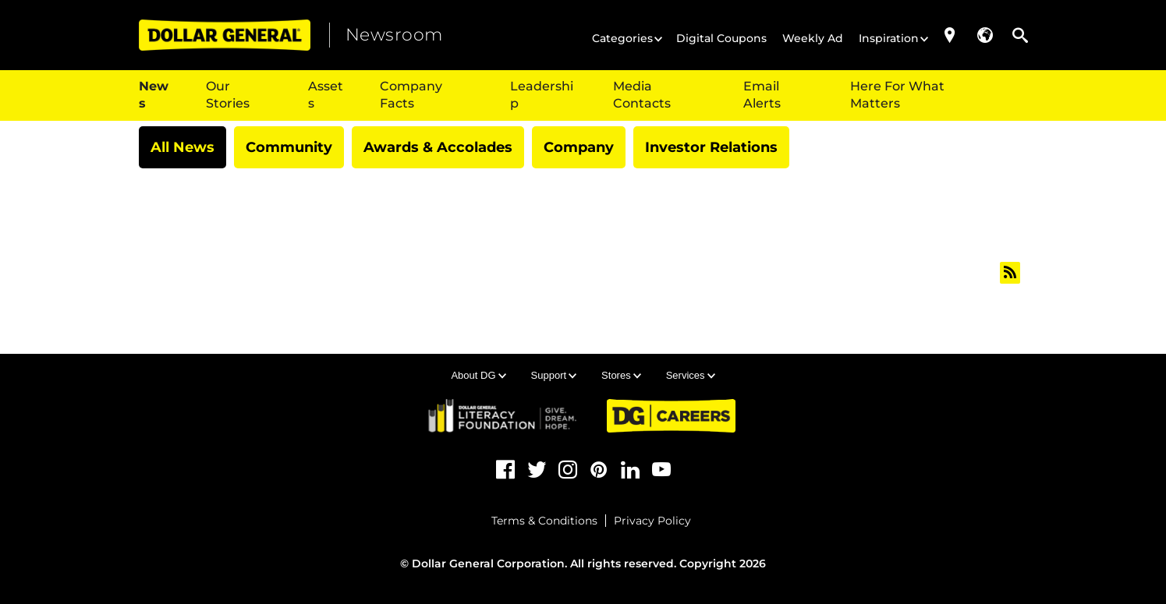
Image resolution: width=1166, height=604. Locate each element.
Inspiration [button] (889, 38)
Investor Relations (711, 147)
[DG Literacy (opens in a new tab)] (503, 415)
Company (579, 147)
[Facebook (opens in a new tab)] (505, 470)
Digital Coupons (721, 38)
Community (289, 147)
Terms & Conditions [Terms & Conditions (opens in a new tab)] (544, 520)
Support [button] (549, 375)
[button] (985, 35)
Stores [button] (616, 375)
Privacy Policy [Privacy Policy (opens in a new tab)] (652, 520)
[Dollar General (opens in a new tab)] (224, 35)
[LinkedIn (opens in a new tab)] (630, 470)
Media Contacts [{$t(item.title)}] (642, 95)
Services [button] (685, 375)
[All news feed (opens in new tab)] (1010, 273)
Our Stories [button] (228, 95)
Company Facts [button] (411, 95)
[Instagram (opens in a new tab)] (567, 470)
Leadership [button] (541, 95)
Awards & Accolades (437, 147)
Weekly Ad (812, 38)
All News (182, 147)
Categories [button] (622, 38)
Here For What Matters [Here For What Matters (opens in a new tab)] (897, 95)
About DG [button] (473, 375)
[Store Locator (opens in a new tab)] (950, 35)
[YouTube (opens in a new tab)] (661, 470)
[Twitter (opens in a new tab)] (536, 470)
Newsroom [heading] (394, 34)
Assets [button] (325, 95)
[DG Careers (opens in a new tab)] (671, 416)
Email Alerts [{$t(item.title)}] (762, 95)
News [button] (153, 95)
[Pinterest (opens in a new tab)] (599, 470)
